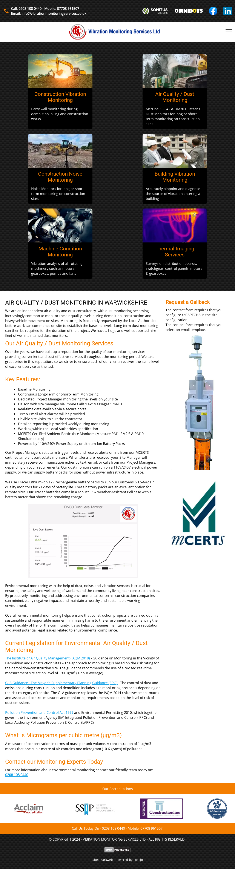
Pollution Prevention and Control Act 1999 (39, 712)
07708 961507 (151, 828)
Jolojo (139, 860)
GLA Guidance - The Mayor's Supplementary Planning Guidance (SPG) (61, 682)
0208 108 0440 (16, 774)
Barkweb (106, 860)
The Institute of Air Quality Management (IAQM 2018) (47, 658)
